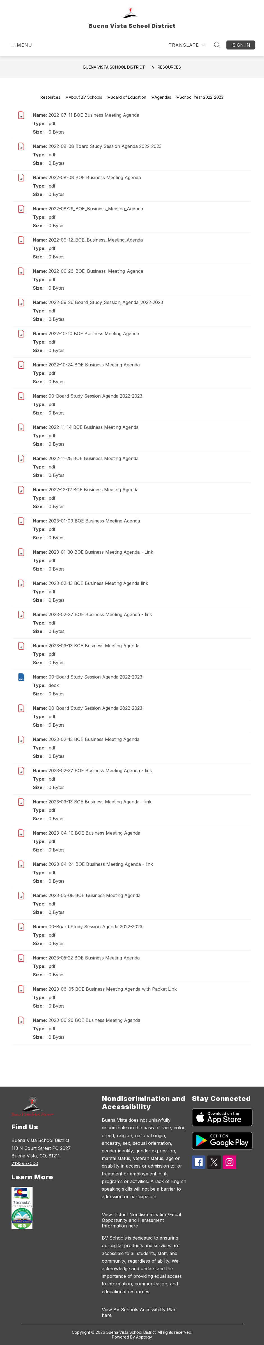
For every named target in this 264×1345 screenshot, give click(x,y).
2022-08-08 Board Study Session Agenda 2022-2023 (105, 146)
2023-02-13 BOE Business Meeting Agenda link (98, 583)
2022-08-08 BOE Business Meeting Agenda (95, 177)
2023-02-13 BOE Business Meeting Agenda (94, 739)
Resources (169, 67)
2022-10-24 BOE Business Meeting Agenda (94, 365)
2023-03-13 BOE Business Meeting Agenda (94, 645)
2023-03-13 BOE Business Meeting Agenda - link (100, 802)
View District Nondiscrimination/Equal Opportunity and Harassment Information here (141, 1220)
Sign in (241, 45)
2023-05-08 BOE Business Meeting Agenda (95, 895)
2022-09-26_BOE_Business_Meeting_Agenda (96, 271)
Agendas (163, 97)
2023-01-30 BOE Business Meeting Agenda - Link (101, 552)
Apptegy (144, 1337)
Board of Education (128, 97)
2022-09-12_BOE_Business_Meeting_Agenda (96, 240)
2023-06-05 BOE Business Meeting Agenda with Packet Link (113, 989)
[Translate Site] (187, 45)
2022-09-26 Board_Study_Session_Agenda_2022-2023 (106, 302)
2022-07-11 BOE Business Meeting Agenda (94, 115)
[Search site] (217, 45)
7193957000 (25, 1163)
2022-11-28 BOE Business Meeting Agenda (94, 458)
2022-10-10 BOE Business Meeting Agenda (94, 333)
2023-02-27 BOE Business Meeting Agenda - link (100, 614)
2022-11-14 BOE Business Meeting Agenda (94, 427)
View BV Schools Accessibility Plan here (139, 1312)
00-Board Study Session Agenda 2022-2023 (95, 396)
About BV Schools (85, 97)
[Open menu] (20, 45)
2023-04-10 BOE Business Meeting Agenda (94, 833)
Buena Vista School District (114, 67)
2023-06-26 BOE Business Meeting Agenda (94, 1020)
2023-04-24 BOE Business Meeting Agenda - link (101, 864)
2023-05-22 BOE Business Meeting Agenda (94, 958)
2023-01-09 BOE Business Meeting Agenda (94, 521)
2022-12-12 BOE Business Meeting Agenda (94, 489)
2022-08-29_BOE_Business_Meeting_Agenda (96, 208)
